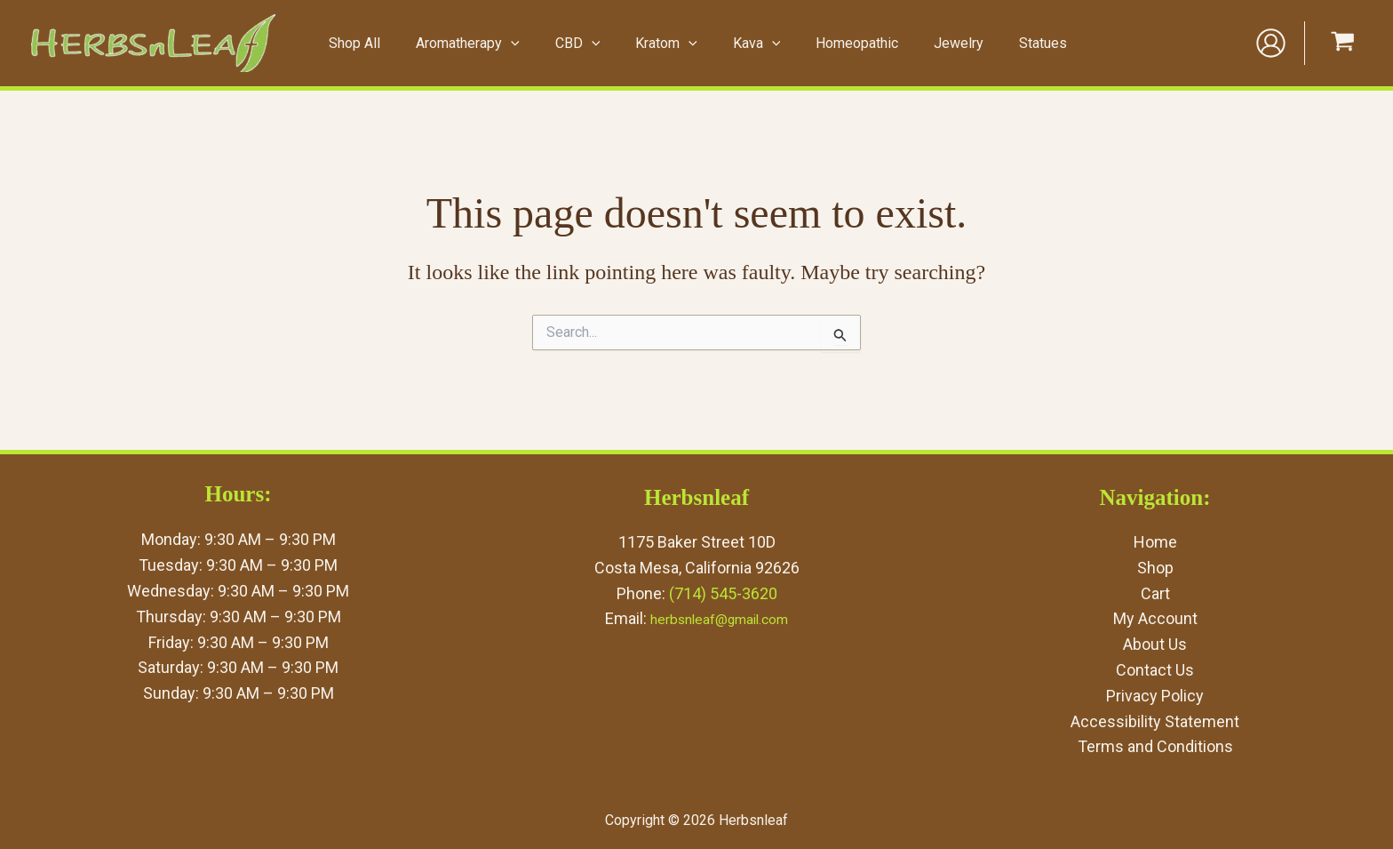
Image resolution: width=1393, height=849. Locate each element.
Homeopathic (845, 43)
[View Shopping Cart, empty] (1342, 43)
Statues (1017, 43)
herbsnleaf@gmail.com (719, 618)
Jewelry (940, 43)
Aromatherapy (484, 43)
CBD (586, 43)
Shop (1155, 567)
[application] (527, 43)
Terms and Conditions (1155, 746)
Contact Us (1155, 670)
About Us (1155, 644)
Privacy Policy (1155, 695)
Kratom (669, 43)
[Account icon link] (1270, 43)
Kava (752, 43)
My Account (1155, 618)
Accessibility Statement (1155, 721)
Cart (1155, 593)
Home (1155, 542)
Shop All (377, 43)
